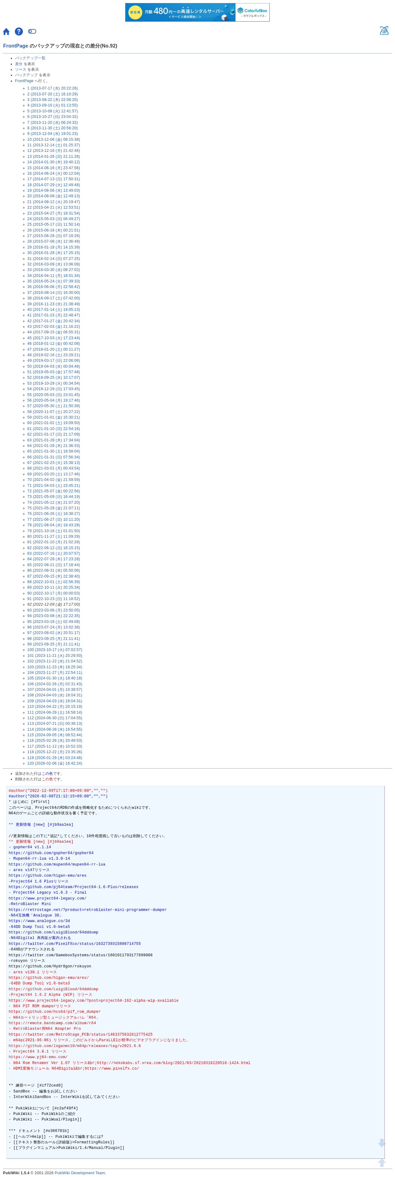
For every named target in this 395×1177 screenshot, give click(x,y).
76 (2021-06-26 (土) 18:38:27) (53, 513)
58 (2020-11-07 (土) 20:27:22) (53, 412)
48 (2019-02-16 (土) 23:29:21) (53, 355)
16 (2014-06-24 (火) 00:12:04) (53, 173)
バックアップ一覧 (30, 58)
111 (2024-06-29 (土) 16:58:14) (54, 712)
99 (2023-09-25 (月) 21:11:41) (53, 644)
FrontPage (15, 45)
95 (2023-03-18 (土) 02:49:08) (53, 622)
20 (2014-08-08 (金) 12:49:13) (53, 196)
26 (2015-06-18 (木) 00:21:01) (53, 230)
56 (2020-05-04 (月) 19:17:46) (53, 400)
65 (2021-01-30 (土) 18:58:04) (53, 451)
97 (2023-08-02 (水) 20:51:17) (53, 633)
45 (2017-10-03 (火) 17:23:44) (53, 338)
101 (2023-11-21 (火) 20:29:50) (54, 655)
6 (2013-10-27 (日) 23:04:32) (52, 117)
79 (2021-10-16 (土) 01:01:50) (53, 531)
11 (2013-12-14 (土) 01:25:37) (53, 145)
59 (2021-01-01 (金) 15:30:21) (53, 417)
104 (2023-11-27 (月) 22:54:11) (54, 672)
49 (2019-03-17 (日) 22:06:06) (53, 360)
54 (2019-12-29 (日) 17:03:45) (53, 389)
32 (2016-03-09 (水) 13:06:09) (53, 264)
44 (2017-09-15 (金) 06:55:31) (53, 332)
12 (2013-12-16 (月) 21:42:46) (53, 150)
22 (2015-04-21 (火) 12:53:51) (53, 207)
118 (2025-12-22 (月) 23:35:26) (54, 752)
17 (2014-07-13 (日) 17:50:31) (53, 179)
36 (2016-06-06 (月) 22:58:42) (53, 287)
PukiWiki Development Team (80, 1173)
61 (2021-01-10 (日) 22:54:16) (53, 429)
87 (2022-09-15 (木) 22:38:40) (53, 576)
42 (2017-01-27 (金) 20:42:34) (53, 321)
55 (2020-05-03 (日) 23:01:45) (53, 395)
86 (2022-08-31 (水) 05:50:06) (53, 570)
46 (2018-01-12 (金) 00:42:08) (53, 343)
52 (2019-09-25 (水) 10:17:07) (53, 377)
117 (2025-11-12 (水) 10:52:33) (54, 746)
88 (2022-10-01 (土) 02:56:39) (53, 582)
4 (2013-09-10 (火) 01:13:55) (52, 105)
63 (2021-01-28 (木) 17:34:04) (53, 440)
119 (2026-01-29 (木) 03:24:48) (54, 758)
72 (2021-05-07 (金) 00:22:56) (53, 491)
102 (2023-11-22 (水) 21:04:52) (54, 661)
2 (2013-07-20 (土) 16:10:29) (52, 94)
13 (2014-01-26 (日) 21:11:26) (53, 156)
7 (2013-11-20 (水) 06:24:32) (52, 122)
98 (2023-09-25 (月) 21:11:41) (53, 638)
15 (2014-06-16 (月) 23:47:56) (53, 168)
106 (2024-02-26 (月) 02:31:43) (54, 684)
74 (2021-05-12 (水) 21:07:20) (53, 502)
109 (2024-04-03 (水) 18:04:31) (54, 701)
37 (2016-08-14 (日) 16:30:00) (53, 292)
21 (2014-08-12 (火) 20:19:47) (53, 202)
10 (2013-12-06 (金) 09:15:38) (53, 139)
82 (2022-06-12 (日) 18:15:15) (53, 548)
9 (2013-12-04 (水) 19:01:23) (52, 133)
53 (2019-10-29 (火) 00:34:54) (53, 383)
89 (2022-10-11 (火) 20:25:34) (53, 587)
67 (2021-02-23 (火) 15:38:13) (53, 463)
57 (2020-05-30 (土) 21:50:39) (53, 406)
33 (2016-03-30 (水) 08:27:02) (53, 270)
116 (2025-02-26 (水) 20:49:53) (54, 740)
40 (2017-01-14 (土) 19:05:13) (53, 309)
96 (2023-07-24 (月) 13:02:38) (53, 627)
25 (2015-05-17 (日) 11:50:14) (53, 224)
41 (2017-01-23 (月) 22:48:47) (53, 315)
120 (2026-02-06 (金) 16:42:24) (54, 763)
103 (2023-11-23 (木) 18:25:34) (54, 667)
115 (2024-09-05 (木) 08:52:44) (54, 735)
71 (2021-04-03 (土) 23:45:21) (53, 485)
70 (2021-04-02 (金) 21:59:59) (53, 480)
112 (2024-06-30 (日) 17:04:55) (54, 718)
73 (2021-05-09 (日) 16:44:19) (53, 497)
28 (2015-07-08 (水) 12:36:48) (53, 241)
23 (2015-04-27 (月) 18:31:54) (53, 213)
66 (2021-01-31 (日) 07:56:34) (53, 457)
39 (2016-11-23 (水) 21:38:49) (53, 304)
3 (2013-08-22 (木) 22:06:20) (52, 100)
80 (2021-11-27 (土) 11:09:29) (53, 536)
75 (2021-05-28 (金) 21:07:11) (53, 508)
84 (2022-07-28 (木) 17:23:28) (53, 559)
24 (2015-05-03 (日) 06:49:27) (53, 219)
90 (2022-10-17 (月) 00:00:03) (53, 593)
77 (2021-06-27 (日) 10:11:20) (53, 519)
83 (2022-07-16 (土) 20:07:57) (53, 553)
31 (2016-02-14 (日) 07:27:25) (53, 259)
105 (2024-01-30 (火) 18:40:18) (54, 678)
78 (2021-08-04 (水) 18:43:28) (53, 525)
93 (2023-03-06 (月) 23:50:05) (53, 610)
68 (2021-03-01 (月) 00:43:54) (53, 468)
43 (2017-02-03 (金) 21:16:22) (53, 326)
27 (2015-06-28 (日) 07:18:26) (53, 236)
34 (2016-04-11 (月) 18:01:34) (53, 275)
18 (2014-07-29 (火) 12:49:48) (53, 185)
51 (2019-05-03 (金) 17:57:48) (53, 372)
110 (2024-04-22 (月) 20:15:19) (54, 706)
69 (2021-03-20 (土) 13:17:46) (53, 474)
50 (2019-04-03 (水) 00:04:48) (53, 366)
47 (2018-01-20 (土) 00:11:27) (53, 349)
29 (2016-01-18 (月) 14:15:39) (53, 247)
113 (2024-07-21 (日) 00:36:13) (54, 723)
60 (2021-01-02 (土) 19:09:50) (53, 423)
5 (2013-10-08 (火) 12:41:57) (52, 111)
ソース (21, 69)
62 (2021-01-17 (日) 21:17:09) (53, 434)
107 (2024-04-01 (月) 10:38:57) (54, 689)
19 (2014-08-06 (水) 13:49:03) (53, 190)
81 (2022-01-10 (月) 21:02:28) (53, 542)
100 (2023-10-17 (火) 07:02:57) (54, 650)
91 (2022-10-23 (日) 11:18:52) (53, 599)
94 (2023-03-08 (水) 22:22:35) (53, 616)
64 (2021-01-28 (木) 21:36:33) (53, 446)
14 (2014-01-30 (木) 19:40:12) (53, 162)
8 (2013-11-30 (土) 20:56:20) (52, 128)
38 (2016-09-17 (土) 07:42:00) (53, 298)
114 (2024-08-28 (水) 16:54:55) (54, 729)
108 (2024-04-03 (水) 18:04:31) (54, 695)
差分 (19, 64)
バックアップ (26, 75)
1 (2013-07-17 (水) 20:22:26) (52, 88)
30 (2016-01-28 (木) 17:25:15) (53, 253)
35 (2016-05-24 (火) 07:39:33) (53, 281)
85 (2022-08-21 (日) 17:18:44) (53, 565)
